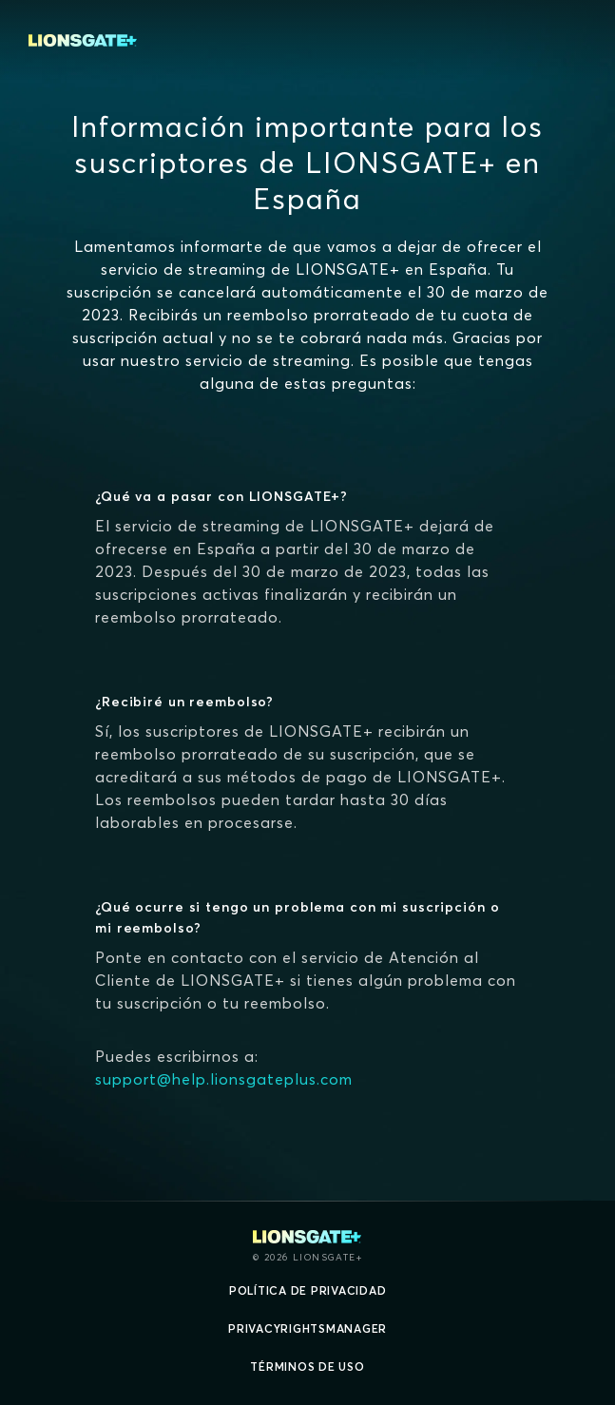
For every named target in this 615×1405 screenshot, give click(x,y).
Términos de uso (307, 1366)
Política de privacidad (308, 1290)
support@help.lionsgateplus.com (224, 1078)
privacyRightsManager (307, 1328)
